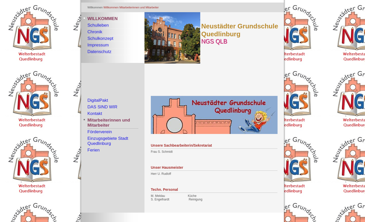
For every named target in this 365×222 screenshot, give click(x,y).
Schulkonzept (100, 38)
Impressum (98, 45)
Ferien (93, 150)
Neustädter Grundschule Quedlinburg (239, 30)
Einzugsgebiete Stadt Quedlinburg (107, 141)
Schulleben (98, 25)
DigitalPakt (97, 100)
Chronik (94, 31)
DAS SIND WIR (102, 107)
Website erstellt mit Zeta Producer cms (256, 217)
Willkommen (111, 7)
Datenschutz (99, 51)
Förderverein (99, 131)
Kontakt (94, 113)
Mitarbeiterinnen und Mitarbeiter (139, 7)
